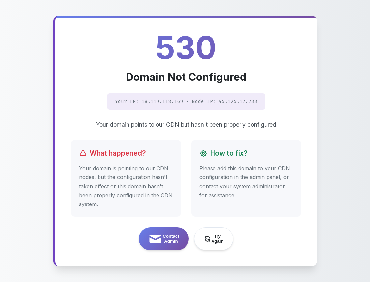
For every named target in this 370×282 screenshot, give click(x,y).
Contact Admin (163, 239)
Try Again (213, 239)
